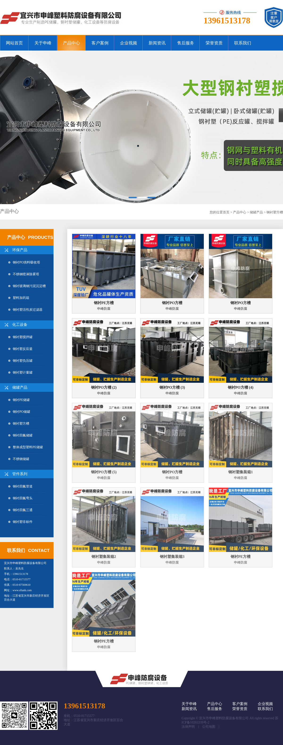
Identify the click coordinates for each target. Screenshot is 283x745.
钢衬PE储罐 (19, 400)
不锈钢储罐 (18, 459)
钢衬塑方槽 (274, 212)
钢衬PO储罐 (19, 411)
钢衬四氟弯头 (20, 498)
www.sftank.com (22, 590)
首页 (226, 212)
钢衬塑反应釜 (20, 349)
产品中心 (239, 212)
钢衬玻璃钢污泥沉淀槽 (27, 286)
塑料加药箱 (18, 298)
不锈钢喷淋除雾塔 (23, 274)
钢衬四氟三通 (20, 510)
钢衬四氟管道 (20, 486)
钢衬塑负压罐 (20, 360)
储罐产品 (256, 212)
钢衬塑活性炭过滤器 (25, 309)
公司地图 (208, 726)
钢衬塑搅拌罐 (20, 337)
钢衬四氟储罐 (20, 435)
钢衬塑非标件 (20, 522)
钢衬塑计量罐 (20, 372)
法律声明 (188, 726)
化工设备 (19, 325)
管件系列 (19, 474)
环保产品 (19, 250)
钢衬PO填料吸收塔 (24, 262)
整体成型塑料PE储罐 (25, 447)
